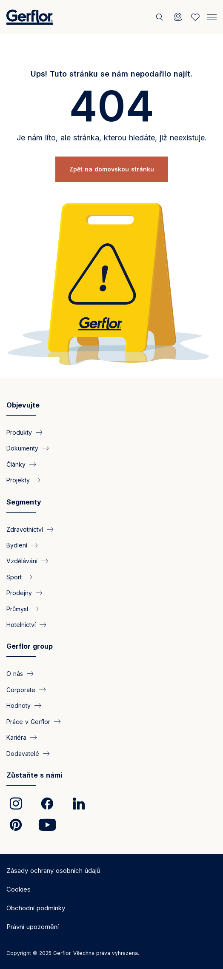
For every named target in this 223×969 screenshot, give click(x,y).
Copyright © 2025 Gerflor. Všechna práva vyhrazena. (72, 953)
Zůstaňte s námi (34, 775)
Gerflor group (29, 646)
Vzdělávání (21, 560)
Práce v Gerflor (28, 721)
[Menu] (212, 16)
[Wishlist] (195, 17)
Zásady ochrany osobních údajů (53, 870)
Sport (14, 576)
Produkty (19, 432)
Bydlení (16, 544)
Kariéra (16, 737)
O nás (14, 673)
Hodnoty (18, 705)
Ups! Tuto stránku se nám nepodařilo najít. (111, 73)
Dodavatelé (22, 753)
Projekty (18, 480)
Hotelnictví (21, 624)
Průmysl (17, 608)
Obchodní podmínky (35, 908)
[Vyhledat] (160, 17)
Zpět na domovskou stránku (111, 169)
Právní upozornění (32, 927)
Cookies (18, 889)
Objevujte (23, 405)
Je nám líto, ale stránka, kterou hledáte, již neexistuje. (112, 137)
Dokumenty (22, 448)
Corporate (20, 689)
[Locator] (177, 17)
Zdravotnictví (24, 529)
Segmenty (23, 502)
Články (16, 463)
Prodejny (19, 592)
